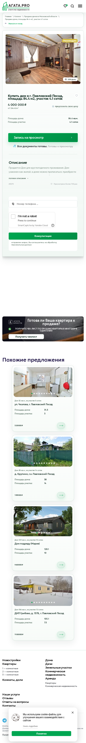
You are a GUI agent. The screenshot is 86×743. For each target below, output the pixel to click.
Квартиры (9, 664)
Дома (49, 660)
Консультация (43, 236)
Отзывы (7, 698)
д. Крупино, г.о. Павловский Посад (34, 473)
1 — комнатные (10, 668)
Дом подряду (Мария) (27, 543)
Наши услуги (11, 694)
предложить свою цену (66, 106)
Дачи (48, 664)
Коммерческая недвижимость (55, 672)
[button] (31, 393)
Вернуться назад (15, 23)
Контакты (9, 705)
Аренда (50, 678)
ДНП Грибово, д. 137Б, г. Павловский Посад (39, 613)
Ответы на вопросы (15, 702)
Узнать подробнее (30, 726)
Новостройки (11, 660)
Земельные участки (58, 667)
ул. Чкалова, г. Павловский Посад (34, 404)
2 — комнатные (10, 671)
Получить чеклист (26, 336)
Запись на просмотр (29, 137)
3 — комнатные (10, 674)
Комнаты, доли (12, 680)
